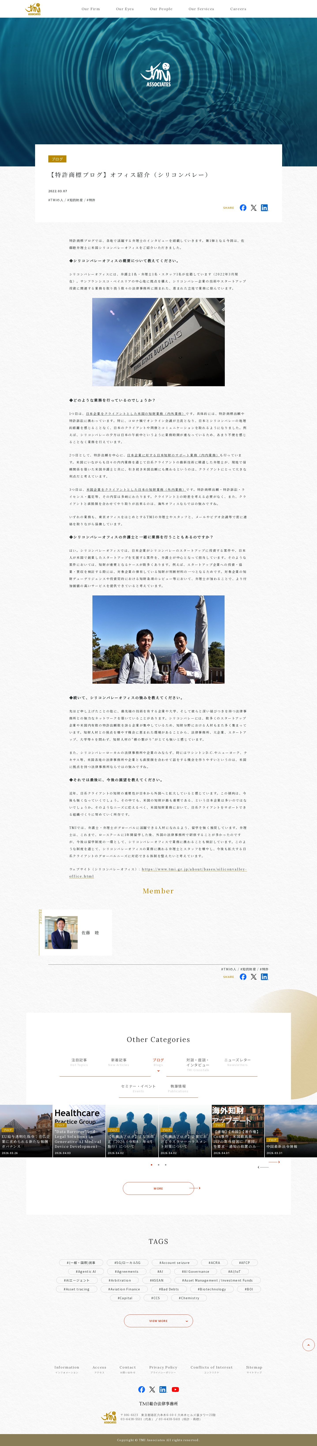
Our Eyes (125, 9)
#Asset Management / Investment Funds (217, 1280)
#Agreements (127, 1271)
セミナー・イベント (139, 1088)
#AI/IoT (234, 1271)
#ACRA (214, 1262)
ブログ (158, 1062)
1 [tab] (151, 1164)
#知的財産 (75, 200)
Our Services (201, 9)
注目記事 (79, 1062)
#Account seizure (174, 1262)
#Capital (125, 1298)
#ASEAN (156, 1280)
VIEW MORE (158, 1321)
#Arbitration (120, 1280)
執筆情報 (178, 1088)
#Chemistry (189, 1298)
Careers (238, 9)
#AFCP (244, 1262)
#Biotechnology (212, 1289)
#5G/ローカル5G (127, 1262)
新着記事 (119, 1062)
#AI (160, 1271)
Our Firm (91, 9)
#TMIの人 (56, 200)
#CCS (155, 1298)
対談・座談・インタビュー (198, 1064)
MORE (158, 1188)
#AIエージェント (77, 1280)
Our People (161, 9)
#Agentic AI (86, 1271)
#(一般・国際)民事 (81, 1262)
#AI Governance (196, 1271)
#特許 (91, 200)
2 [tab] (158, 1164)
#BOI (249, 1289)
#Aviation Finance (124, 1289)
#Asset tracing (77, 1289)
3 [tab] (165, 1164)
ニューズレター (238, 1062)
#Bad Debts (169, 1289)
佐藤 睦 (90, 932)
